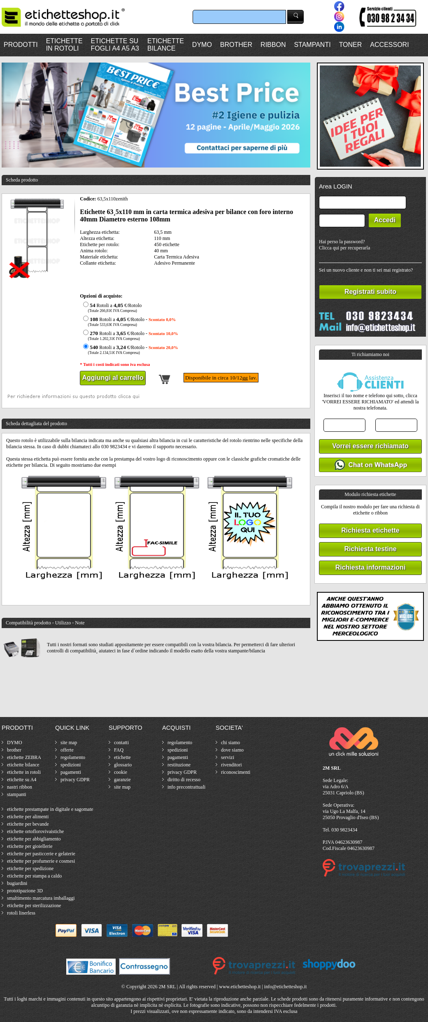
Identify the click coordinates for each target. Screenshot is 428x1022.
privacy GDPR (75, 779)
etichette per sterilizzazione (34, 905)
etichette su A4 (21, 779)
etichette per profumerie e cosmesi (41, 861)
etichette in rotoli (24, 772)
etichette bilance (23, 765)
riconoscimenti (235, 772)
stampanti (16, 794)
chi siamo (230, 742)
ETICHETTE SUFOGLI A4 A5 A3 (115, 44)
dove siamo (232, 750)
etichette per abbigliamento (34, 839)
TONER (350, 44)
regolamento (72, 757)
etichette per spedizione (30, 868)
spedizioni (70, 765)
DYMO (202, 44)
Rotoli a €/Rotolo (111, 308)
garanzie (122, 779)
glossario (123, 765)
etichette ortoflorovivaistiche (35, 831)
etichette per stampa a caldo (34, 876)
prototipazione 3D (25, 891)
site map (68, 742)
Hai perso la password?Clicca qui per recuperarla (344, 245)
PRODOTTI (21, 44)
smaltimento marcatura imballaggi (41, 898)
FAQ (118, 750)
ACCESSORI (389, 44)
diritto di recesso (183, 779)
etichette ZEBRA (24, 757)
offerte (67, 750)
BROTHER (236, 44)
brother (14, 750)
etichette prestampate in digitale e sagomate (50, 809)
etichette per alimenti (28, 816)
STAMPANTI (312, 44)
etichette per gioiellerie (30, 846)
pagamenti (70, 772)
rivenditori (231, 765)
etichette (122, 757)
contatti (121, 742)
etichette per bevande (28, 824)
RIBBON (273, 44)
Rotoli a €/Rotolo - (128, 322)
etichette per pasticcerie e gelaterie (41, 854)
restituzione (179, 765)
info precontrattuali (186, 787)
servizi (227, 757)
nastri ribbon (19, 787)
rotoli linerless (21, 913)
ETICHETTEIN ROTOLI (64, 44)
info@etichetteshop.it (285, 986)
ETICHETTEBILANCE (165, 44)
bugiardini (17, 883)
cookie (120, 772)
